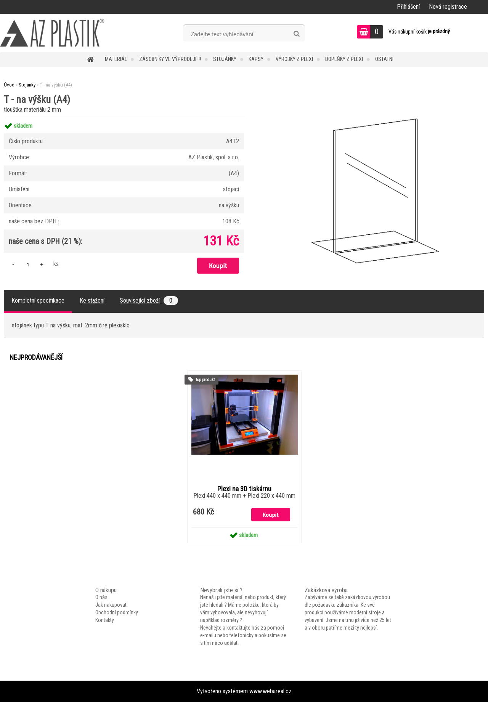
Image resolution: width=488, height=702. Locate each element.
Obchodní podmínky (116, 612)
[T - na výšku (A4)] (372, 118)
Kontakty (104, 620)
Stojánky (224, 59)
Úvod (9, 85)
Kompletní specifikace (37, 300)
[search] (296, 34)
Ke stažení (92, 300)
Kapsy (256, 59)
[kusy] (28, 264)
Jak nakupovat (111, 605)
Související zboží (149, 300)
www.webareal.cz (270, 691)
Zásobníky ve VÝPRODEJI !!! (170, 59)
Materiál (116, 59)
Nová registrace (448, 6)
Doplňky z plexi (344, 59)
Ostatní (384, 59)
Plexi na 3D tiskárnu (244, 489)
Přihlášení (408, 6)
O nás (101, 597)
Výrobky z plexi (294, 59)
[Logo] (52, 33)
